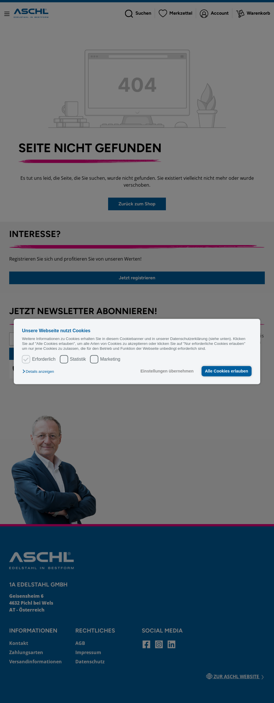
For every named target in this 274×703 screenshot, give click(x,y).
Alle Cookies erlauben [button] (226, 371)
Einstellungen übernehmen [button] (167, 371)
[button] (39, 371)
